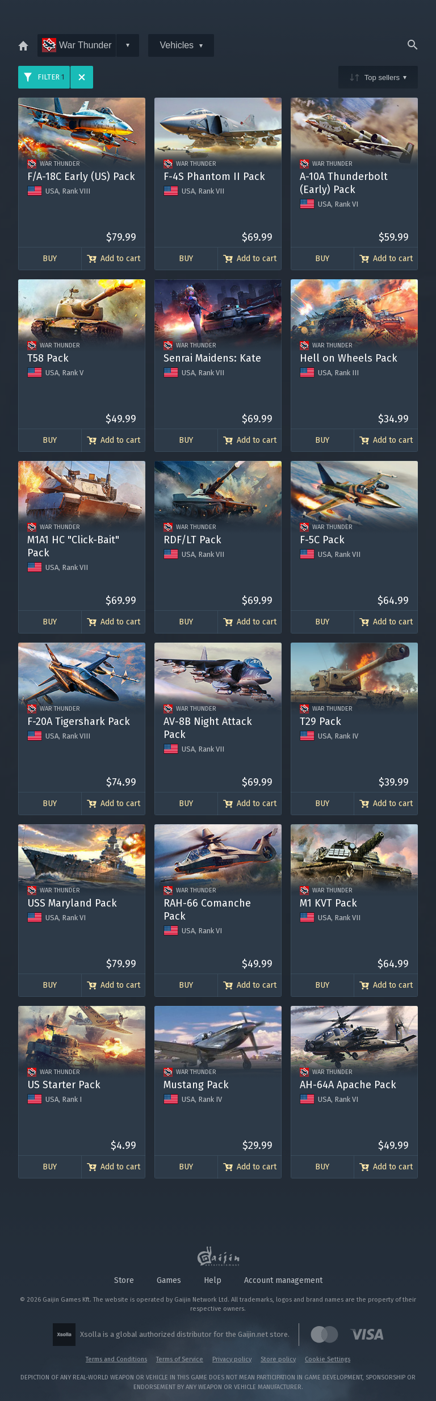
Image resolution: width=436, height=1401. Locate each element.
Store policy (278, 1359)
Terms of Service (179, 1359)
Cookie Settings (327, 1359)
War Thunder (76, 45)
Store (124, 1280)
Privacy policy (231, 1359)
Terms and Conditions (116, 1359)
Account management (283, 1280)
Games (169, 1280)
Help (212, 1280)
